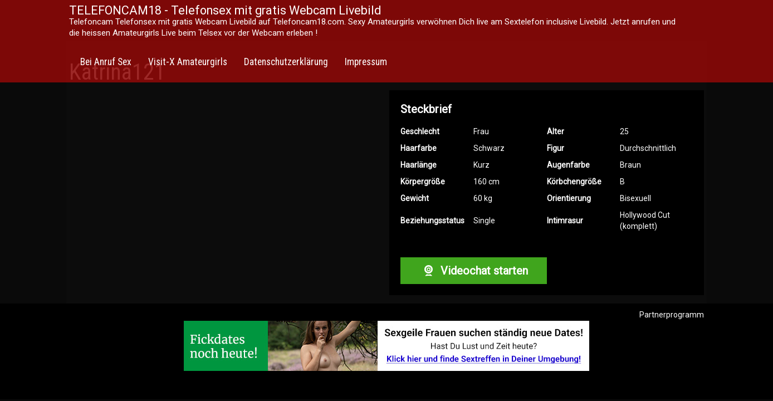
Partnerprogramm (671, 314)
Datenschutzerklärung (286, 61)
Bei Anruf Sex (105, 61)
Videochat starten (473, 270)
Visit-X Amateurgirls (187, 61)
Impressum (366, 61)
